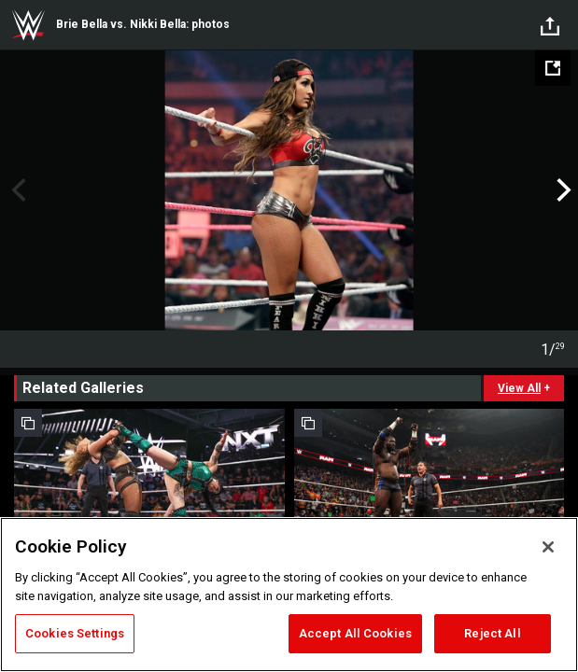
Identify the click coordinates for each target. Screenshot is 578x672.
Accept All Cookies (355, 633)
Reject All (492, 633)
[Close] (548, 546)
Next (561, 190)
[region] (289, 594)
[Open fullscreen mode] (553, 68)
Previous (16, 190)
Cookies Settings (74, 633)
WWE (28, 25)
